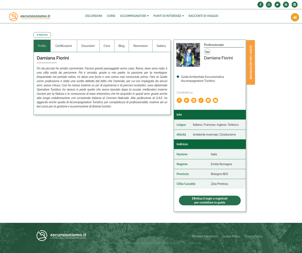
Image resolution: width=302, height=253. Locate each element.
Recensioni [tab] (140, 45)
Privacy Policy (253, 236)
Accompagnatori (133, 15)
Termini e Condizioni (205, 236)
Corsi (111, 15)
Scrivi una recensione (250, 63)
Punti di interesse (167, 15)
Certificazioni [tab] (63, 45)
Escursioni (93, 15)
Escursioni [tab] (88, 45)
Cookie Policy (231, 236)
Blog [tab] (121, 45)
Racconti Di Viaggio (203, 15)
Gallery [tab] (161, 45)
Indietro (42, 35)
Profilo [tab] (42, 45)
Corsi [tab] (107, 45)
